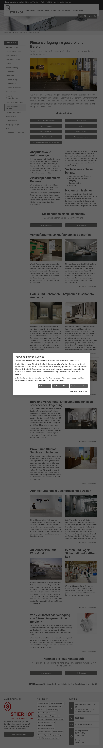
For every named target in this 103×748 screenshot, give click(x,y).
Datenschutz (83, 382)
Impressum (72, 382)
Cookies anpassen (44, 377)
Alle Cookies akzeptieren (79, 377)
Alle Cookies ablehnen (61, 377)
